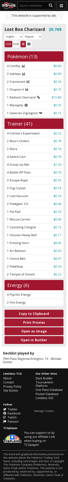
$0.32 (57, 133)
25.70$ (55, 29)
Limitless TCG (12, 373)
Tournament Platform (44, 384)
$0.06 (57, 219)
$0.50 (57, 251)
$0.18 (57, 188)
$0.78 (57, 141)
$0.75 (57, 89)
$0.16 (57, 149)
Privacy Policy (12, 386)
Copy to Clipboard (34, 314)
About (7, 378)
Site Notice (10, 390)
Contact (8, 382)
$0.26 (57, 81)
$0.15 (57, 113)
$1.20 (57, 164)
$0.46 (57, 204)
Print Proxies (34, 322)
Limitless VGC (45, 398)
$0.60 (57, 66)
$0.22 (57, 274)
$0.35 (57, 105)
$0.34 (57, 266)
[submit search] (51, 5)
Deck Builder (44, 378)
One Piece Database (49, 390)
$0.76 (57, 157)
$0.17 (57, 235)
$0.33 (57, 180)
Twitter (10, 409)
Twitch (10, 417)
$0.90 (57, 74)
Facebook (12, 413)
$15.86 (56, 97)
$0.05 (57, 243)
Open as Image (34, 331)
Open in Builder (34, 340)
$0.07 (57, 258)
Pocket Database (47, 394)
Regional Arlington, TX (33, 359)
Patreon (11, 422)
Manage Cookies (44, 410)
